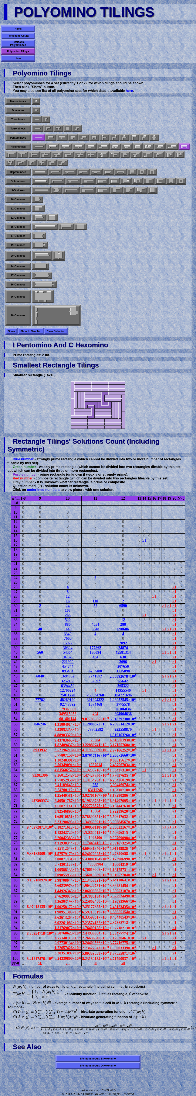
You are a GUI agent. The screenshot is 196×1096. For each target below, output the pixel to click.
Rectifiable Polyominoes (18, 43)
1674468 (95, 704)
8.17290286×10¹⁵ (123, 795)
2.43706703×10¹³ (123, 765)
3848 (95, 629)
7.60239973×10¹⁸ (67, 886)
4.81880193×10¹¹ (123, 740)
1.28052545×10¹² (123, 700)
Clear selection (56, 331)
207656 (123, 666)
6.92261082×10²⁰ (67, 923)
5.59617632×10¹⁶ (123, 817)
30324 (67, 648)
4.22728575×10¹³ (95, 806)
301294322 (95, 700)
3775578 (123, 704)
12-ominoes (18, 217)
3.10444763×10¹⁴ (123, 806)
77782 (40, 700)
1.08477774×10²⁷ (123, 933)
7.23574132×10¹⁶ (95, 923)
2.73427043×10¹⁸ (95, 948)
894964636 (123, 714)
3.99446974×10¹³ (123, 785)
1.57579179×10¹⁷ (67, 854)
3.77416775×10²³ (123, 943)
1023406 (95, 838)
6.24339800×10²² (67, 958)
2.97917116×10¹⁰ (95, 755)
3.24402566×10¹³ (95, 943)
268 (68, 615)
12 (68, 596)
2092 (123, 643)
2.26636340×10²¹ (95, 938)
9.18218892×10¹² (40, 880)
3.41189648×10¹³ (68, 785)
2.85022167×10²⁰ (123, 827)
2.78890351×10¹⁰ (95, 817)
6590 (123, 606)
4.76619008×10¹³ (95, 869)
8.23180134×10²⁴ (95, 959)
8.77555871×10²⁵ (123, 953)
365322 (123, 686)
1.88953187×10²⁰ (123, 891)
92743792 (67, 704)
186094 (95, 652)
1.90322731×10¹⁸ (95, 886)
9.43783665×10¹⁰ (67, 740)
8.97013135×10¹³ (40, 907)
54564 (67, 652)
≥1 (144, 540)
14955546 (123, 690)
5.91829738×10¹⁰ (123, 719)
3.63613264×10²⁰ (67, 917)
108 (68, 610)
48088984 (95, 864)
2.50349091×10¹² (67, 765)
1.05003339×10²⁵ (123, 948)
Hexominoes (18, 146)
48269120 (67, 700)
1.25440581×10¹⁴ (67, 795)
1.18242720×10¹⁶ (67, 832)
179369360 (67, 709)
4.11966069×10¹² (95, 750)
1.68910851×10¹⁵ (67, 817)
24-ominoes (18, 266)
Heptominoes (18, 172)
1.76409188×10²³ (95, 928)
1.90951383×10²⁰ (67, 912)
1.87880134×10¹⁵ (95, 896)
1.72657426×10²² (67, 948)
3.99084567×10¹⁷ (123, 822)
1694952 (67, 676)
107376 (68, 657)
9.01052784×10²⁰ (123, 875)
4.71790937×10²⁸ (123, 959)
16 (68, 601)
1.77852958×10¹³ (67, 780)
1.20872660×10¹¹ (123, 755)
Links (18, 58)
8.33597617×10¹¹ (95, 917)
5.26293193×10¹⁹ (67, 901)
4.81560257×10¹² (67, 770)
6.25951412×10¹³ (123, 724)
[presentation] (19, 986)
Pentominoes (18, 137)
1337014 (95, 765)
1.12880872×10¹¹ (95, 724)
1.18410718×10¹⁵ (123, 790)
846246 (40, 724)
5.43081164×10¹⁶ (95, 859)
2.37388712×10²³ (123, 922)
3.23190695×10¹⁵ (67, 822)
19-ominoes (18, 245)
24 (68, 606)
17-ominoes (18, 236)
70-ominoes (18, 315)
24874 (123, 648)
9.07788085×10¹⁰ (95, 719)
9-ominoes (18, 190)
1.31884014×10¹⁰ (67, 724)
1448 (68, 629)
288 (123, 624)
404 (95, 714)
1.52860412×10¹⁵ (95, 832)
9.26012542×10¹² (67, 775)
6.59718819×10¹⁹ (95, 912)
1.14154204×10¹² (95, 780)
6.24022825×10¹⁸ (95, 854)
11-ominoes (18, 208)
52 (95, 606)
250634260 (95, 695)
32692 (95, 681)
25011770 (67, 695)
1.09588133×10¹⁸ (67, 870)
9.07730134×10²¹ (67, 943)
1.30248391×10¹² (67, 760)
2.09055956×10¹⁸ (67, 875)
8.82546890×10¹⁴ (67, 811)
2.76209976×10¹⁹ (67, 896)
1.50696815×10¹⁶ (123, 832)
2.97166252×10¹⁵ (123, 750)
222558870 (123, 729)
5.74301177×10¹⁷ (67, 864)
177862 (95, 648)
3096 (123, 662)
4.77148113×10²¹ (68, 938)
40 (40, 629)
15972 (67, 643)
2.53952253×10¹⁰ (67, 730)
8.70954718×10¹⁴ (40, 933)
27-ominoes (18, 275)
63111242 (95, 790)
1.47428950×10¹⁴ (95, 775)
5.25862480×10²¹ (95, 901)
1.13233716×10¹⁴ (95, 770)
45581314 (123, 652)
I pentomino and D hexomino (98, 1065)
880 (68, 624)
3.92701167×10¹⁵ (95, 795)
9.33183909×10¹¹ (40, 854)
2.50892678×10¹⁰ (123, 676)
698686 (123, 629)
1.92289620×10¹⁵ (123, 811)
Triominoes (18, 119)
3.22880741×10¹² (95, 745)
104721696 (123, 695)
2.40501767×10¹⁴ (67, 801)
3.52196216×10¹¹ (67, 750)
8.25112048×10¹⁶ (67, 848)
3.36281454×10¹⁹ (123, 886)
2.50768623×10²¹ (67, 933)
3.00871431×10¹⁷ (67, 859)
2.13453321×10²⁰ (95, 880)
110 (95, 601)
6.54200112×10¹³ (68, 790)
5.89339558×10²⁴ (95, 953)
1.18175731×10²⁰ (123, 870)
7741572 (95, 676)
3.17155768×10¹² (123, 745)
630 (123, 657)
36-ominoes (18, 284)
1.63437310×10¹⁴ (123, 770)
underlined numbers (43, 490)
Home (17, 28)
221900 (68, 662)
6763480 (95, 671)
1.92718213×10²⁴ (123, 928)
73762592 (95, 729)
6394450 (67, 686)
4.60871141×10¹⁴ (67, 806)
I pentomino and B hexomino (98, 1058)
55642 (123, 681)
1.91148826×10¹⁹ (123, 848)
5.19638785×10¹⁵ (95, 801)
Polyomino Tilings (18, 51)
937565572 (40, 800)
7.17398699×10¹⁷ (123, 859)
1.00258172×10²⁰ (67, 907)
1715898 (123, 671)
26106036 (123, 709)
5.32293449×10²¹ (123, 896)
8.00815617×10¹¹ (123, 760)
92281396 (40, 775)
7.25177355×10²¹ (95, 907)
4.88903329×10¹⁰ (67, 735)
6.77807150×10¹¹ (67, 755)
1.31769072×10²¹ (67, 928)
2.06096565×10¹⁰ (95, 891)
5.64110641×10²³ (123, 880)
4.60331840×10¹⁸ (95, 848)
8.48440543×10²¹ (123, 917)
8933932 (40, 750)
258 (95, 785)
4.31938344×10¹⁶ (67, 843)
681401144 (67, 719)
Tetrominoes (18, 128)
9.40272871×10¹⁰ (40, 827)
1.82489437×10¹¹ (67, 745)
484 (95, 657)
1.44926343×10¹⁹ (67, 891)
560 (40, 652)
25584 (95, 740)
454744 (68, 666)
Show (11, 331)
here (129, 91)
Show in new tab (30, 331)
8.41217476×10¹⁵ (40, 959)
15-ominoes (18, 226)
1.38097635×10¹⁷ (123, 775)
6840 (40, 676)
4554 (95, 624)
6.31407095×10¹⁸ (123, 801)
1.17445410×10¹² (95, 843)
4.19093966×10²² (123, 901)
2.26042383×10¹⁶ (67, 838)
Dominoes (18, 110)
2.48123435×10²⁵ (123, 907)
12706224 (67, 690)
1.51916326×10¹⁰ (123, 735)
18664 (95, 811)
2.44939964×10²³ (95, 933)
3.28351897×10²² (67, 953)
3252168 (67, 681)
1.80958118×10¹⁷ (95, 827)
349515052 (67, 714)
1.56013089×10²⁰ (95, 875)
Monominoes (18, 101)
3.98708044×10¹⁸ (67, 880)
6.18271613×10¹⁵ (67, 827)
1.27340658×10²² (123, 854)
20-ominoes (18, 255)
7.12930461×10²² (123, 938)
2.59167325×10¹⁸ (123, 843)
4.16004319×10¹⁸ (123, 864)
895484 (68, 671)
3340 (68, 634)
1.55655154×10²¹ (123, 912)
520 (68, 620)
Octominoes (18, 181)
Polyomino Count (17, 35)
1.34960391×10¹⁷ (95, 822)
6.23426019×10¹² (123, 780)
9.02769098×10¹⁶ (123, 838)
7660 (68, 638)
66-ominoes (18, 296)
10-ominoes (18, 199)
